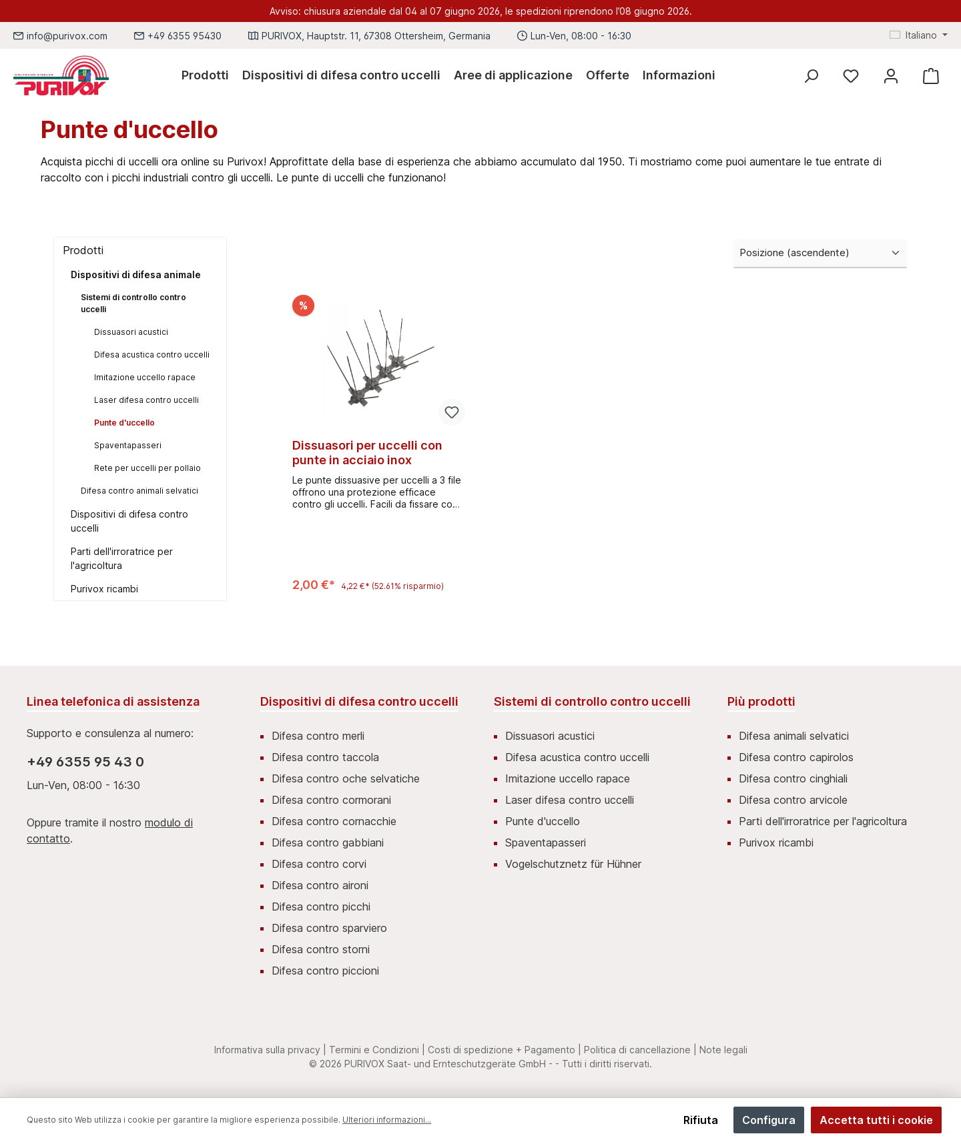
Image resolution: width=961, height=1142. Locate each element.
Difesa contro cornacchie (334, 821)
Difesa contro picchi (321, 906)
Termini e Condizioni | (377, 1049)
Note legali (723, 1049)
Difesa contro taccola (325, 757)
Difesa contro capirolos (796, 757)
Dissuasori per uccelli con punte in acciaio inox (367, 452)
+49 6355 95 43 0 (85, 762)
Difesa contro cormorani (331, 799)
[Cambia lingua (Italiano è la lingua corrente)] (919, 35)
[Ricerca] (811, 75)
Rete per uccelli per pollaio (147, 468)
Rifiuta (700, 1120)
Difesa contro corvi (319, 864)
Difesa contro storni (321, 949)
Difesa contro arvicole (793, 799)
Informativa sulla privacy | (270, 1049)
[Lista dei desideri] (851, 75)
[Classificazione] (820, 253)
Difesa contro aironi (320, 885)
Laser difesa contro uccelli (146, 400)
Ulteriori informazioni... (386, 1120)
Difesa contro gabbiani (328, 842)
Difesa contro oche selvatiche (346, 778)
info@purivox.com (67, 35)
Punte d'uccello (124, 423)
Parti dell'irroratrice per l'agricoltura (122, 558)
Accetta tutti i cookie (876, 1120)
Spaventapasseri (128, 445)
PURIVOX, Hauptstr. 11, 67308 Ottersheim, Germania (376, 35)
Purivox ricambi (104, 588)
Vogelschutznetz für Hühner (573, 864)
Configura (768, 1120)
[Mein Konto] (891, 75)
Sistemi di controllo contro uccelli (133, 303)
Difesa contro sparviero (329, 928)
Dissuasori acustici (131, 332)
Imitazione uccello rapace (145, 377)
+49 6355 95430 (184, 35)
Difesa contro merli (318, 735)
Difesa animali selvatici (794, 735)
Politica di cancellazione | (640, 1049)
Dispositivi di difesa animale (136, 274)
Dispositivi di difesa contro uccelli (129, 521)
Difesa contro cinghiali (793, 778)
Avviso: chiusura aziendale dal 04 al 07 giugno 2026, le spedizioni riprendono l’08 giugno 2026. (481, 11)
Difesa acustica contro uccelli (152, 355)
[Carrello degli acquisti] (931, 75)
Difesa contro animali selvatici (139, 491)
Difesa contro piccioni (325, 970)
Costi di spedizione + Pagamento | (504, 1049)
